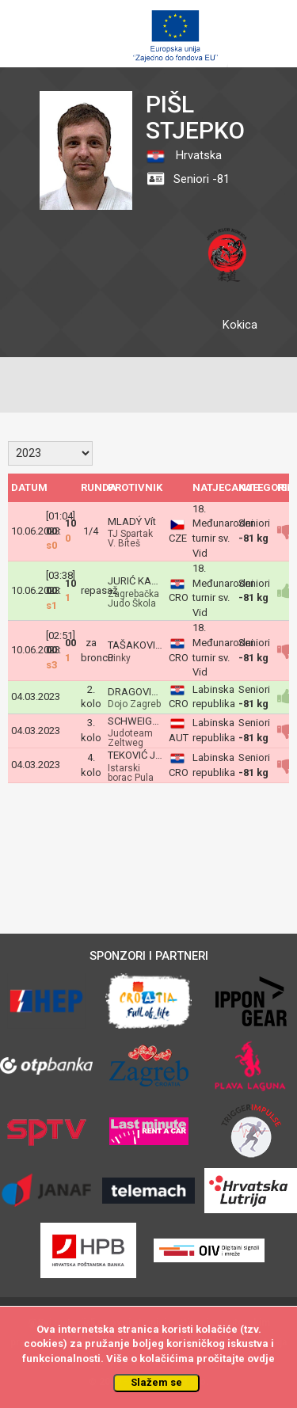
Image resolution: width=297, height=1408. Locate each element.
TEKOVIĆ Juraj (140, 755)
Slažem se (156, 1382)
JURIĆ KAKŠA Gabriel (157, 581)
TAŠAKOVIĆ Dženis (151, 645)
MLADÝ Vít (132, 521)
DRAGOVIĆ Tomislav (154, 692)
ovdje (261, 1358)
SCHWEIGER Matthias (157, 721)
